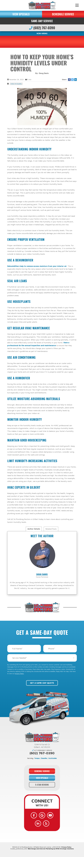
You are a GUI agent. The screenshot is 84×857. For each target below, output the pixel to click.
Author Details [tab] (33, 529)
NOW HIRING (42, 33)
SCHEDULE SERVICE (63, 14)
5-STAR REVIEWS (42, 784)
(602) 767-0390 (42, 27)
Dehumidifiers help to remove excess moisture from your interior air (37, 266)
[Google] (42, 815)
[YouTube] (50, 815)
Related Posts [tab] (51, 529)
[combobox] (42, 658)
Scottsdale (52, 758)
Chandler (44, 758)
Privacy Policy (19, 673)
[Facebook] (34, 815)
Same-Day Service (42, 21)
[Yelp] (46, 823)
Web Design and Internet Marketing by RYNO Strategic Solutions (51, 849)
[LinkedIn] (38, 823)
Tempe (37, 758)
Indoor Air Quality (16, 84)
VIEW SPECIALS (21, 14)
